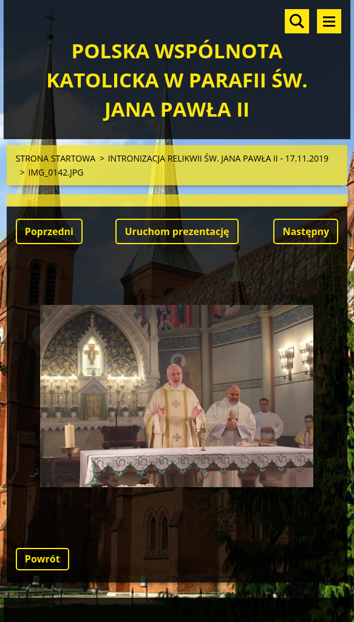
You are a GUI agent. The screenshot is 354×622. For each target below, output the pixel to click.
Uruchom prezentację (176, 231)
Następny (305, 231)
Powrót (42, 559)
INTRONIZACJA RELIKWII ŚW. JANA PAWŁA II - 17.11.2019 (218, 158)
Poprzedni (49, 231)
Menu (329, 21)
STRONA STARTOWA (55, 158)
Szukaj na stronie (297, 21)
